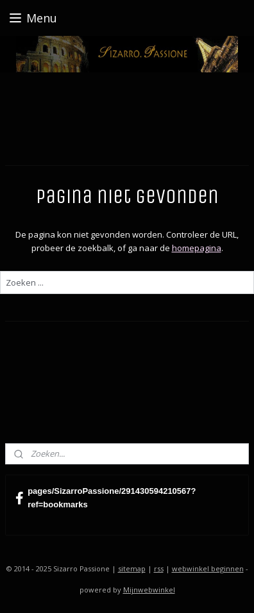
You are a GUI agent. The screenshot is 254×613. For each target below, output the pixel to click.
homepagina (196, 247)
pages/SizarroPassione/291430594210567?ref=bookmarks (105, 497)
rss (159, 568)
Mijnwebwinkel (149, 589)
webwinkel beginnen (208, 568)
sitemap (132, 568)
